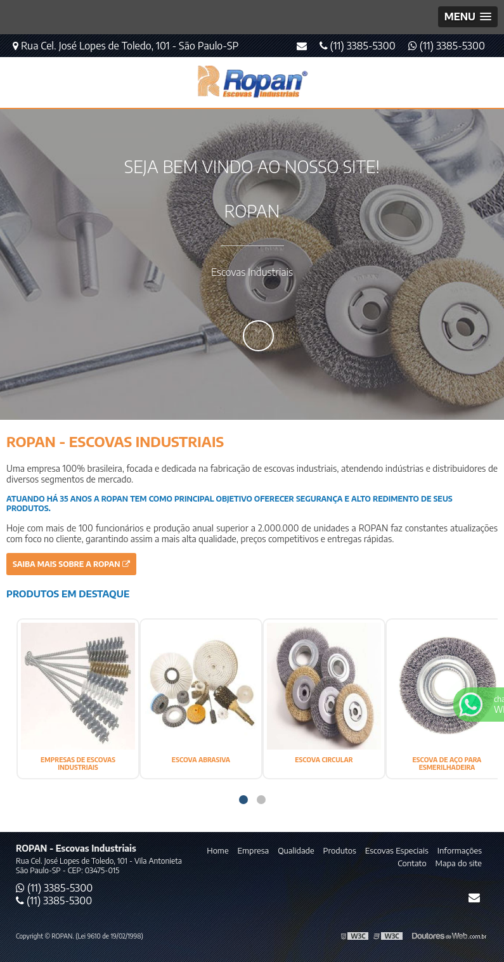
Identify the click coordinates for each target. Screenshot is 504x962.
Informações (459, 850)
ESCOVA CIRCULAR (323, 760)
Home (217, 850)
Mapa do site (459, 863)
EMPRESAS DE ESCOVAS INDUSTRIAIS (78, 763)
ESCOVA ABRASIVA (201, 760)
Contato (411, 863)
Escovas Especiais (397, 850)
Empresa (253, 850)
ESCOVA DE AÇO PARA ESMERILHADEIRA (447, 763)
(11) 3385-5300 (446, 45)
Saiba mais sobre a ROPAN (71, 564)
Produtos (339, 850)
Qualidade (296, 850)
